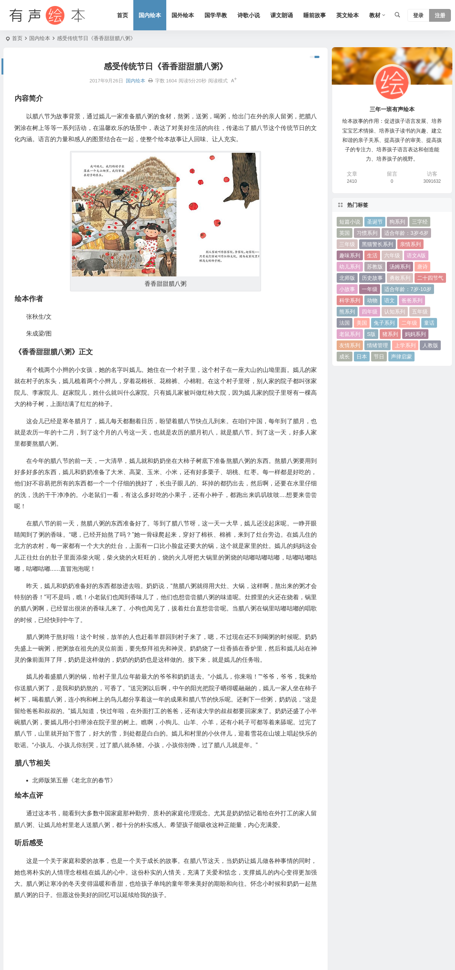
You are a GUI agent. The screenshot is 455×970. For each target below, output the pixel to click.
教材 (374, 15)
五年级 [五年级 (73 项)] (420, 312)
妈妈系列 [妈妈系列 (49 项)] (415, 334)
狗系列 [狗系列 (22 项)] (397, 222)
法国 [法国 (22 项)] (344, 323)
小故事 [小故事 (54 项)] (347, 289)
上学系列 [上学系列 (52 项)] (405, 345)
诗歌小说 (248, 15)
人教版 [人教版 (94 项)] (430, 345)
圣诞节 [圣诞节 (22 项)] (375, 222)
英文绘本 (347, 15)
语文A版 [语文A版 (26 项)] (416, 255)
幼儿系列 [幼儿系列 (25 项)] (349, 267)
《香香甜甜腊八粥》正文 (37, 891)
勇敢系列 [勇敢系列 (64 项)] (399, 278)
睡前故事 (314, 15)
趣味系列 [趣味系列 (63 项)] (349, 255)
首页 (122, 15)
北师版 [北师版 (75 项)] (347, 278)
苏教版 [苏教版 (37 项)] (375, 267)
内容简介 (18, 867)
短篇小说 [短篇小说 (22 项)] (349, 222)
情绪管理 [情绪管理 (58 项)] (377, 345)
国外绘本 (183, 15)
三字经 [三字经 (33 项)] (420, 222)
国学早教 (215, 15)
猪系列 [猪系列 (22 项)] (390, 334)
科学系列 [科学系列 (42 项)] (349, 300)
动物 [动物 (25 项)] (372, 300)
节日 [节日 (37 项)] (379, 357)
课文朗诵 (281, 15)
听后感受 (18, 928)
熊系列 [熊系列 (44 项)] (347, 312)
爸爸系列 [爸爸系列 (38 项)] (411, 300)
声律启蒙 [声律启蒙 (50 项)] (401, 357)
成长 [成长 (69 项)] (344, 357)
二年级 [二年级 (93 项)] (409, 323)
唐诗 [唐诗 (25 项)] (422, 267)
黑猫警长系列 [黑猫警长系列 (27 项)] (377, 244)
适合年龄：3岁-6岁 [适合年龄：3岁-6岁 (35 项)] (406, 233)
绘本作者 (18, 879)
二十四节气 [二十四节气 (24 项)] (430, 278)
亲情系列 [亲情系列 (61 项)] (410, 244)
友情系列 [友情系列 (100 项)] (349, 345)
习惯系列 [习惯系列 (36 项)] (367, 233)
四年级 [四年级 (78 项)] (369, 312)
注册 (440, 15)
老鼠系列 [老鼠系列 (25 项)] (349, 334)
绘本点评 (18, 916)
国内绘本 (150, 15)
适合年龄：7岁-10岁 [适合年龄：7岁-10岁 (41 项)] (407, 289)
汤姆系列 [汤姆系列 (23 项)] (399, 267)
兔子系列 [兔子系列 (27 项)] (384, 323)
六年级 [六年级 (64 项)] (392, 255)
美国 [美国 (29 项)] (362, 323)
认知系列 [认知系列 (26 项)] (394, 312)
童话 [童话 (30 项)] (429, 323)
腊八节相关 (21, 904)
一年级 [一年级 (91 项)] (369, 289)
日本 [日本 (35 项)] (362, 357)
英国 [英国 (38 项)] (344, 233)
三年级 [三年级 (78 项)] (347, 244)
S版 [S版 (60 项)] (371, 334)
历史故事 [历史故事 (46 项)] (372, 278)
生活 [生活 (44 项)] (372, 255)
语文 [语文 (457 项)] (389, 300)
